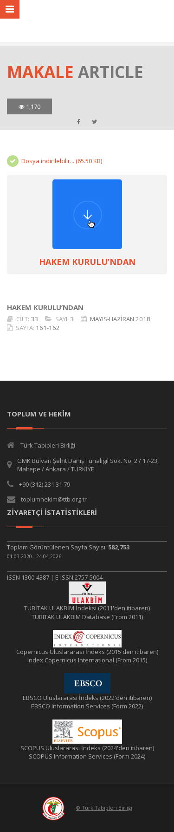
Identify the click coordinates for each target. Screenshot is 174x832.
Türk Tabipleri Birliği (47, 445)
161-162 (48, 328)
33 (34, 319)
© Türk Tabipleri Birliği (104, 807)
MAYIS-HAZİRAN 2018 (120, 319)
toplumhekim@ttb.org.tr (54, 499)
